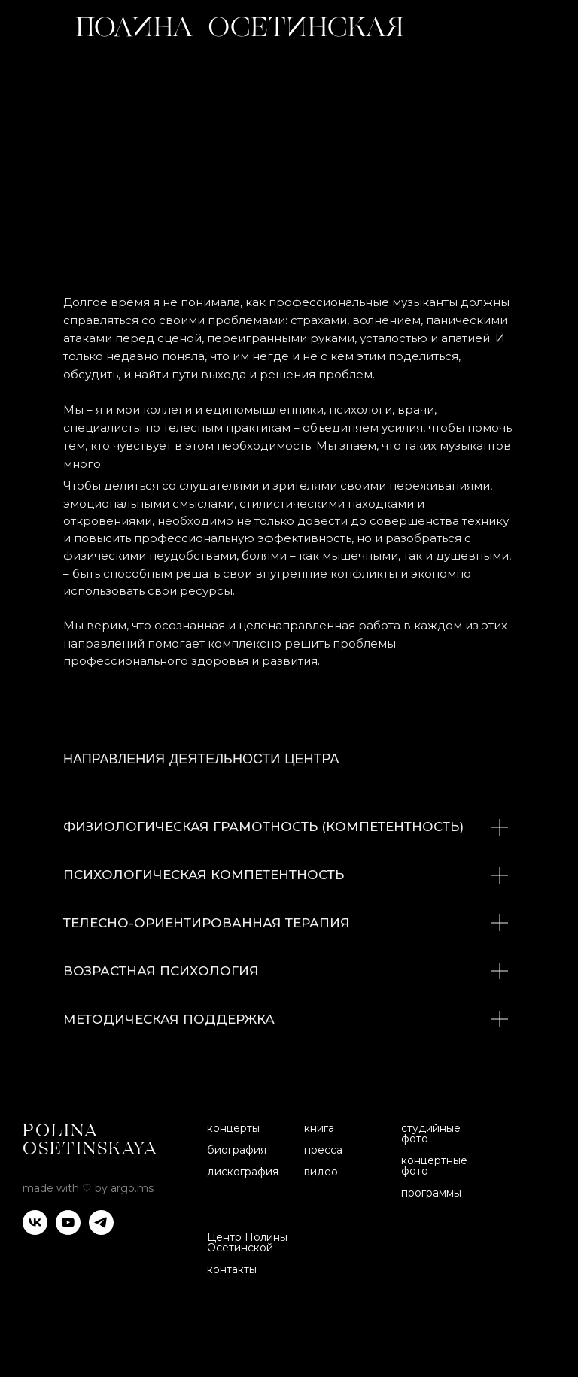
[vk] (35, 1230)
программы (431, 1192)
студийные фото (431, 1133)
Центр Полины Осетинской (247, 1242)
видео (321, 1171)
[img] (534, 26)
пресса (323, 1150)
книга (319, 1128)
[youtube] (68, 1230)
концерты (233, 1128)
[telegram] (101, 1230)
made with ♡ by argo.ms (88, 1188)
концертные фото (434, 1165)
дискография (242, 1171)
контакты (232, 1269)
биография (236, 1150)
